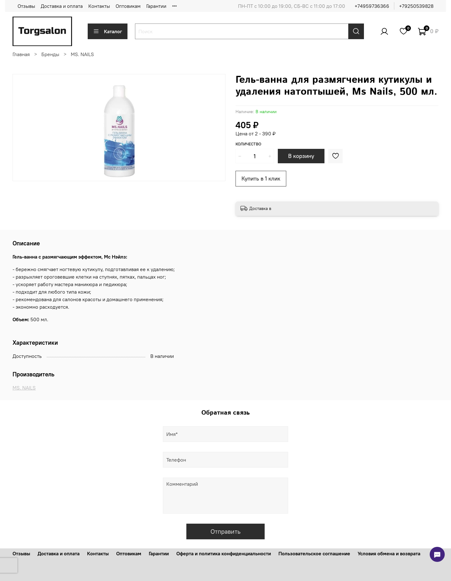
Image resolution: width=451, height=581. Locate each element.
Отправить (225, 531)
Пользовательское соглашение (314, 553)
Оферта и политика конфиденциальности (223, 553)
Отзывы (26, 6)
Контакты (99, 6)
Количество (248, 144)
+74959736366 (372, 6)
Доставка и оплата (62, 6)
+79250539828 (416, 6)
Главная (21, 54)
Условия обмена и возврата (389, 553)
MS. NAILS (82, 54)
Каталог (107, 31)
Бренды (50, 54)
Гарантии (156, 6)
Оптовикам (128, 6)
